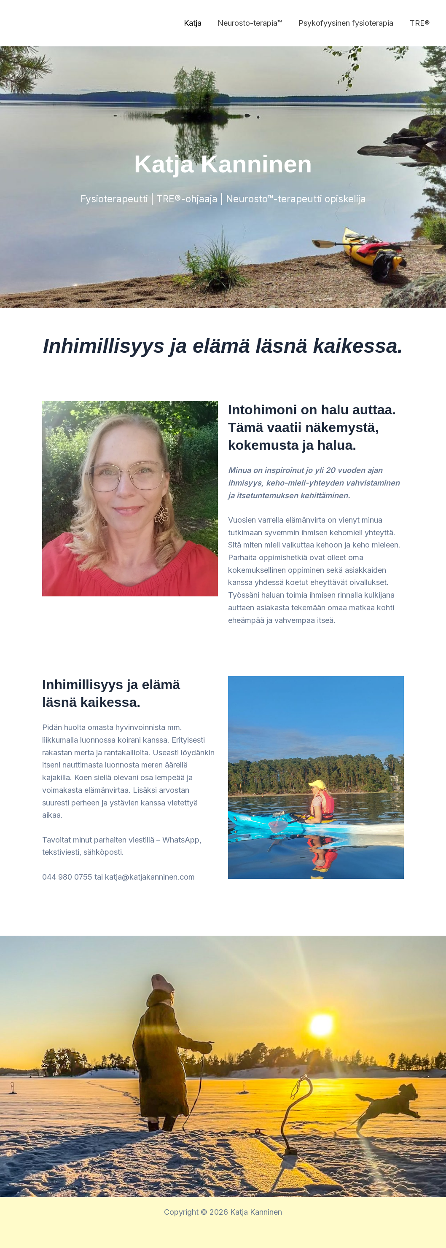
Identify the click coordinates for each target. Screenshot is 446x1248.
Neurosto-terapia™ (252, 23)
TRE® (420, 23)
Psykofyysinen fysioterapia (347, 23)
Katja (196, 23)
